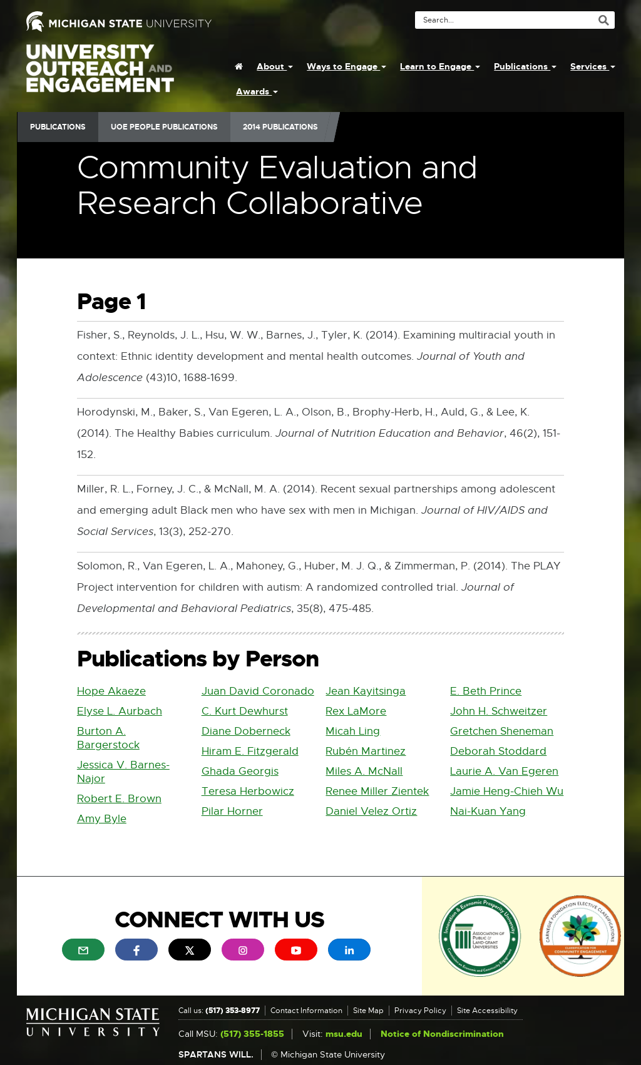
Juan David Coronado (258, 691)
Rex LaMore (356, 711)
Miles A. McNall (364, 771)
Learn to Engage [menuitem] (440, 66)
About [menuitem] (275, 66)
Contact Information (306, 1011)
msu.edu (344, 1034)
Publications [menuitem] (525, 66)
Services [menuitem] (592, 66)
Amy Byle (101, 818)
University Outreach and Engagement (100, 75)
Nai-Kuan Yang (488, 811)
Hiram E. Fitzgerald (250, 751)
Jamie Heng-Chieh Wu (506, 791)
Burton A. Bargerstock (108, 738)
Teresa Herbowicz (248, 791)
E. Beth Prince (485, 691)
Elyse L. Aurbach (119, 711)
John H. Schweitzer (498, 711)
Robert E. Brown (119, 798)
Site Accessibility (487, 1011)
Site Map (368, 1011)
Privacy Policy (420, 1011)
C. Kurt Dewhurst (245, 711)
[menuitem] (238, 66)
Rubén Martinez (366, 751)
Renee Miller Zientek (377, 791)
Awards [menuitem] (257, 91)
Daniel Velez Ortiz (371, 811)
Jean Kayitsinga (366, 691)
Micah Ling (353, 731)
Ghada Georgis (240, 771)
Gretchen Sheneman (501, 731)
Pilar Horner (232, 811)
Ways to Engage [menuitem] (346, 66)
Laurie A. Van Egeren (504, 771)
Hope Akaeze (111, 691)
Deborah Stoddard (498, 751)
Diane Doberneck (246, 731)
